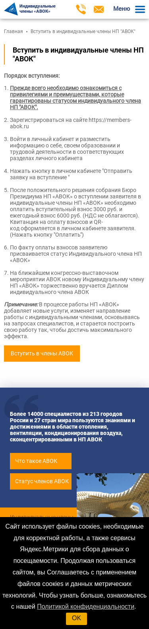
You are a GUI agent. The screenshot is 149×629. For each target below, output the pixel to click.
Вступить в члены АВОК (42, 353)
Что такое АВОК (36, 461)
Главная (13, 31)
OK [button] (76, 618)
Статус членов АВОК (42, 481)
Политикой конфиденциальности (85, 606)
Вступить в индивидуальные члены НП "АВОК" (83, 31)
